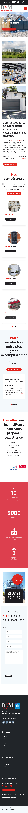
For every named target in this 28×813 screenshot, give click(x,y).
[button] (12, 326)
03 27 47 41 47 (10, 787)
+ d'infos (10, 242)
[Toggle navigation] (25, 8)
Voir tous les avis (14, 369)
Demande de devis (14, 193)
